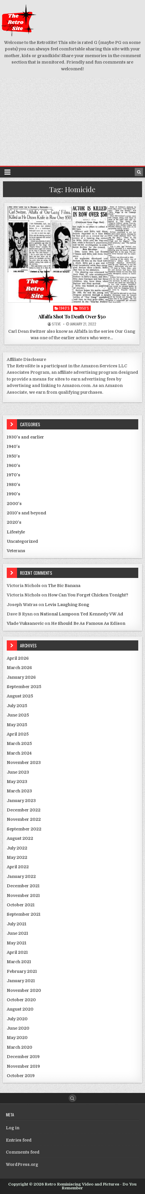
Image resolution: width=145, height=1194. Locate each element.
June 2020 (18, 1028)
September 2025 (24, 686)
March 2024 (19, 753)
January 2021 (21, 980)
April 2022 (18, 866)
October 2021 (21, 905)
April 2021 (17, 952)
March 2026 (19, 667)
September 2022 (24, 829)
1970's (13, 475)
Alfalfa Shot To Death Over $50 (71, 316)
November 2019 (23, 1066)
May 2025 (17, 724)
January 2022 (21, 876)
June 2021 (17, 933)
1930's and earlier (25, 437)
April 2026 (18, 658)
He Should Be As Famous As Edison (88, 623)
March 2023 (19, 791)
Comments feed (23, 1152)
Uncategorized (22, 541)
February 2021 (22, 971)
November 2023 (24, 762)
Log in (12, 1127)
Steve (56, 324)
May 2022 (17, 857)
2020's (14, 522)
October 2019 (21, 1075)
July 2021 (16, 924)
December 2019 (23, 1056)
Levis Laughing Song (67, 604)
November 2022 (24, 819)
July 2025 (17, 705)
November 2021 (23, 895)
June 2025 (18, 715)
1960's (13, 465)
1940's (64, 308)
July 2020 (17, 1018)
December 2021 (23, 885)
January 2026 (21, 677)
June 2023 (18, 772)
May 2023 (17, 781)
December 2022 (24, 810)
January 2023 (21, 800)
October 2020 (21, 999)
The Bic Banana (64, 585)
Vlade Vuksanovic (25, 623)
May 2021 (16, 943)
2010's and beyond (26, 513)
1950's (84, 308)
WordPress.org (22, 1164)
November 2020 (24, 990)
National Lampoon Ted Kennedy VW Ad (81, 614)
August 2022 (20, 838)
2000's (14, 503)
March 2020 (19, 1047)
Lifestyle (16, 532)
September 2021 (24, 914)
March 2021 (19, 961)
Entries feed (19, 1140)
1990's (13, 494)
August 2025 (20, 696)
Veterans (16, 550)
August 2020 (20, 1009)
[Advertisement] (72, 122)
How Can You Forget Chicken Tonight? (88, 595)
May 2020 (17, 1037)
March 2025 (19, 743)
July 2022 (17, 848)
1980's (13, 484)
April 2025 (17, 734)
